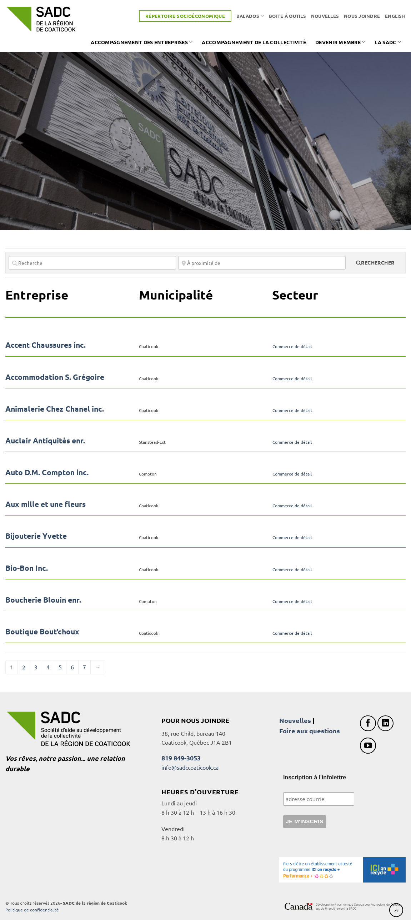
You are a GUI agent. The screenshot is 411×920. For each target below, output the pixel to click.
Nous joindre (362, 16)
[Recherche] (92, 263)
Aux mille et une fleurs (45, 504)
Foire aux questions (309, 731)
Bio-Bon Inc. (26, 568)
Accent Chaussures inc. (45, 345)
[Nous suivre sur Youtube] (368, 746)
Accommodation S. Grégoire (54, 377)
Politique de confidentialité (32, 910)
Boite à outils (287, 16)
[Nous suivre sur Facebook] (368, 723)
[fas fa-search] (375, 263)
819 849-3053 (181, 758)
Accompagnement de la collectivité (254, 42)
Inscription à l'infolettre (314, 777)
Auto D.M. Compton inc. (47, 472)
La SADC (388, 42)
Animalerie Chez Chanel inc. (54, 408)
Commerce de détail (292, 346)
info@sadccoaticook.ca (190, 767)
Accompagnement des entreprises (141, 42)
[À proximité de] (262, 263)
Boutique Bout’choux (42, 631)
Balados (250, 15)
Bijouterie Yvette (36, 536)
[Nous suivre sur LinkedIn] (385, 723)
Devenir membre (340, 42)
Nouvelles (325, 16)
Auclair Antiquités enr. (45, 440)
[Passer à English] (395, 16)
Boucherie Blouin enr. (43, 599)
